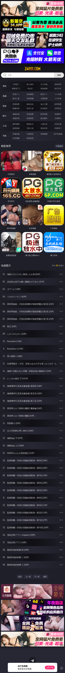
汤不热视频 (58, 134)
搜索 (59, 75)
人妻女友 (44, 124)
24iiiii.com (32, 68)
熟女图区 (44, 118)
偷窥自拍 (16, 114)
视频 (5, 96)
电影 (5, 106)
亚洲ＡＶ (16, 94)
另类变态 (57, 108)
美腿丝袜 (16, 118)
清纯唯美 (30, 118)
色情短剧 (30, 138)
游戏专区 (57, 84)
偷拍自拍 (30, 104)
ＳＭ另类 (57, 98)
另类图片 (57, 118)
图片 (5, 115)
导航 (5, 135)
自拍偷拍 (30, 94)
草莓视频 (44, 134)
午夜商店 (30, 134)
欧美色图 (44, 114)
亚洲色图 (30, 114)
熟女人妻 (16, 98)
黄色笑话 (44, 128)
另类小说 (30, 128)
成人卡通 (44, 104)
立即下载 (49, 667)
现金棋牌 (44, 88)
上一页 (28, 576)
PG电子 (16, 84)
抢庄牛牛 (57, 88)
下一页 (36, 576)
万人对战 (44, 84)
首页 (20, 576)
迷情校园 (16, 128)
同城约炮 (16, 134)
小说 (5, 125)
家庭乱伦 (30, 124)
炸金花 (30, 88)
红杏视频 (16, 138)
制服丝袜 (16, 108)
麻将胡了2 (16, 88)
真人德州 (30, 84)
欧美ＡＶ (44, 94)
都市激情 (16, 124)
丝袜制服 (30, 98)
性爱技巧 (57, 128)
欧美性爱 (57, 104)
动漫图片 (57, 114)
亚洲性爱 (16, 104)
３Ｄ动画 (57, 94)
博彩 (5, 86)
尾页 (45, 576)
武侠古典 (57, 124)
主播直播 (44, 98)
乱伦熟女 (44, 108)
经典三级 (30, 108)
